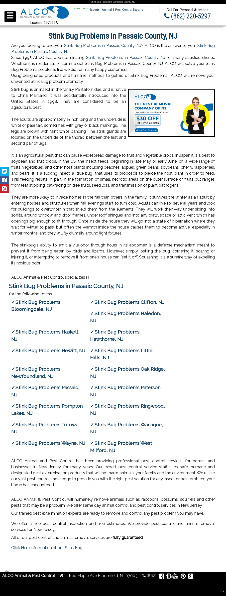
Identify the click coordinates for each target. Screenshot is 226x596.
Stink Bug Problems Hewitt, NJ (50, 350)
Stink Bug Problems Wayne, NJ (50, 443)
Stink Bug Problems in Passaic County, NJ (102, 45)
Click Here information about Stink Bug (46, 547)
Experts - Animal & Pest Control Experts (116, 9)
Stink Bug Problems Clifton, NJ (130, 302)
